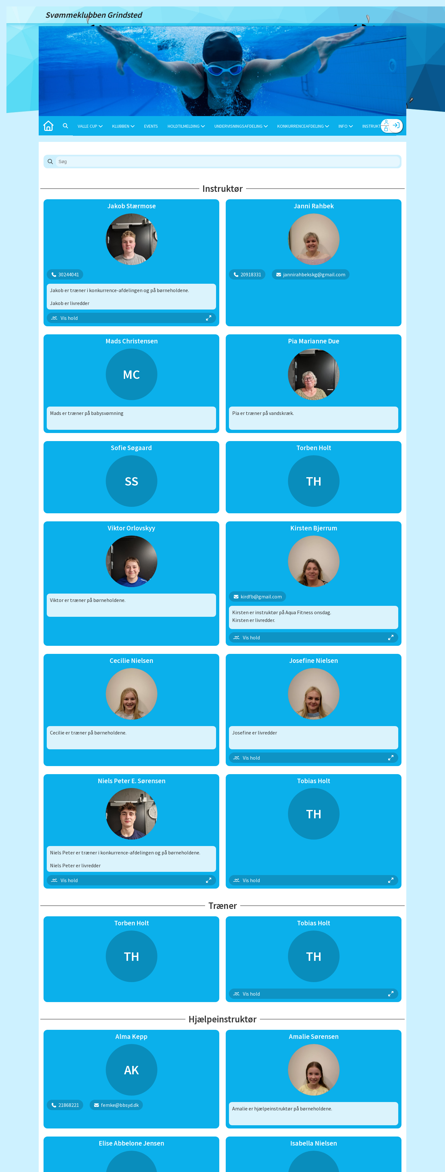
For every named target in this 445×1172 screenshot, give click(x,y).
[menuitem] (48, 125)
